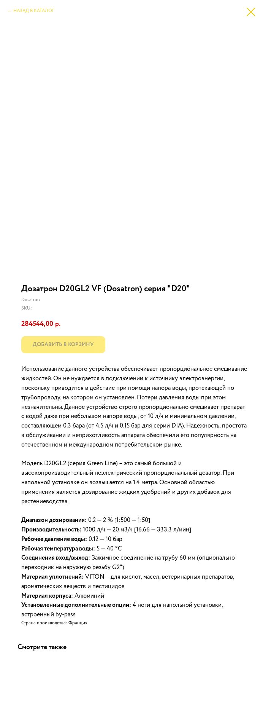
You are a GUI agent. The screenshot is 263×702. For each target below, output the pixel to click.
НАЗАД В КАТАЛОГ (33, 11)
